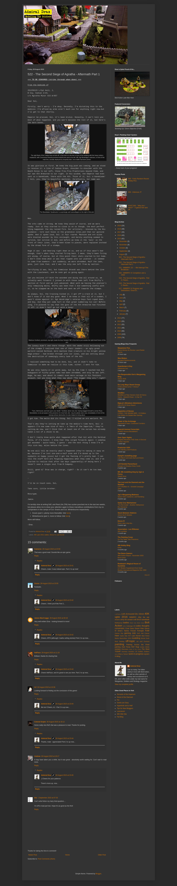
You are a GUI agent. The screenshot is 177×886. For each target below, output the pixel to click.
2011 (119, 328)
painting (119, 644)
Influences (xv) (123, 368)
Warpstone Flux (124, 348)
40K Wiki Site (122, 714)
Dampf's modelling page (127, 456)
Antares (117, 619)
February (122, 311)
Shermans (124, 649)
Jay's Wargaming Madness (128, 495)
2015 (119, 239)
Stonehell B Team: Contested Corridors (131, 423)
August (122, 254)
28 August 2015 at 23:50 (51, 549)
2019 (119, 226)
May (121, 301)
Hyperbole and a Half (124, 706)
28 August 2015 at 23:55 (49, 583)
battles (47, 535)
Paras (128, 647)
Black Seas (140, 623)
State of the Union (135, 649)
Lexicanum (121, 711)
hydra (122, 636)
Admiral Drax (46, 566)
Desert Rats (139, 628)
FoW (147, 631)
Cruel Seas (129, 628)
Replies (39, 561)
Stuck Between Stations (127, 513)
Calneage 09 (130, 626)
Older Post (102, 855)
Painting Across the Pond (137, 645)
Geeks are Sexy (123, 703)
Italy (126, 636)
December (123, 241)
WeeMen (121, 393)
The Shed (145, 649)
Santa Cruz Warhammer (127, 503)
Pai (118, 700)
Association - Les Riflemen (128, 529)
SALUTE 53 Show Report (127, 405)
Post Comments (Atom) (46, 859)
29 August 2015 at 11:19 (50, 653)
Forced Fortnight (137, 631)
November (123, 245)
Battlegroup (118, 623)
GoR (138, 633)
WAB (116, 654)
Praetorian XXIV (124, 448)
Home (67, 855)
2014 (119, 318)
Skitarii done (122, 476)
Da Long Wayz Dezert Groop (129, 385)
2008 (119, 337)
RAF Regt (135, 647)
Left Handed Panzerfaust (127, 464)
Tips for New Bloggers (125, 708)
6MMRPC (132, 617)
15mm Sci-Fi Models (125, 515)
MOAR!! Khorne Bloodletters (128, 431)
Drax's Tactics (123, 631)
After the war (143, 617)
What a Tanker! (123, 654)
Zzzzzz (36, 583)
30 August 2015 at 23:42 (64, 600)
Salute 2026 (122, 379)
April (121, 304)
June (121, 298)
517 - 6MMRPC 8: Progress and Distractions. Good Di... (131, 289)
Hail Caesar (145, 633)
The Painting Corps (125, 537)
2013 (119, 321)
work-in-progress (136, 654)
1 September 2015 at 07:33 (48, 798)
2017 (119, 232)
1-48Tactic (118, 614)
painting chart (120, 647)
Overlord (146, 641)
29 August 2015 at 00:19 (59, 618)
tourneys (124, 651)
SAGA (147, 647)
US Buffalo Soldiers (142, 651)
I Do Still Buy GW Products (127, 450)
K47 (129, 636)
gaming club (130, 633)
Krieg (119, 547)
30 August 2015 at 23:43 (64, 669)
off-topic (130, 641)
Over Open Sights (125, 438)
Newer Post (32, 855)
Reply (36, 556)
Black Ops (133, 623)
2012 (119, 324)
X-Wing (117, 656)
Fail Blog (120, 717)
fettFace (37, 653)
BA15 (139, 620)
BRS (124, 626)
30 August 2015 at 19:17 (50, 756)
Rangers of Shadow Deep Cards (129, 466)
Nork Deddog (119, 641)
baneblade (145, 620)
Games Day (119, 633)
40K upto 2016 (39, 535)
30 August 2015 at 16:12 (56, 722)
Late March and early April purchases (131, 458)
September (123, 251)
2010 (119, 331)
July (121, 295)
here (68, 513)
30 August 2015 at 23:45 (64, 775)
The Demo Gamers (125, 553)
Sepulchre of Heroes (126, 411)
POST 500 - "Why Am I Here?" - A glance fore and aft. (138, 208)
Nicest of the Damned (125, 697)
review (142, 647)
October (122, 248)
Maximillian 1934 (125, 638)
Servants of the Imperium (126, 694)
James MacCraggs (41, 618)
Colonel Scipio (40, 722)
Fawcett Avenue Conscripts (128, 429)
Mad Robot (145, 636)
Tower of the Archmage (127, 421)
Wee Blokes (122, 358)
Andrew (37, 756)
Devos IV (53, 535)
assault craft (131, 620)
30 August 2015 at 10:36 (46, 687)
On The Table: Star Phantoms (128, 539)
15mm (141, 614)
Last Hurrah (60, 535)
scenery (118, 649)
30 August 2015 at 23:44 (64, 704)
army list (123, 620)
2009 (119, 334)
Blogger (98, 874)
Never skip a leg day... (125, 523)
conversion (119, 628)
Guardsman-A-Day (125, 366)
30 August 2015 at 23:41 (64, 566)
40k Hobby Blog (124, 545)
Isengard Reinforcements (126, 360)
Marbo (117, 638)
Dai (35, 798)
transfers (131, 651)
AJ (35, 687)
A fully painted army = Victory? (128, 387)
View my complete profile (124, 684)
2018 (119, 229)
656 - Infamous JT (135, 192)
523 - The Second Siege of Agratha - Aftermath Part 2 (132, 258)
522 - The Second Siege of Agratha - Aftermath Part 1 (132, 263)
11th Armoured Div (129, 614)
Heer (117, 636)
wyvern (146, 654)
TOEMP (118, 651)
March (121, 307)
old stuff (139, 641)
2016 (119, 235)
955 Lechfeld (122, 531)
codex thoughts (142, 626)
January (122, 314)
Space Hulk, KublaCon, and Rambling (131, 497)
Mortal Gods (145, 638)
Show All (147, 575)
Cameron (37, 549)
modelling (136, 638)
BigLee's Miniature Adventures (130, 403)
